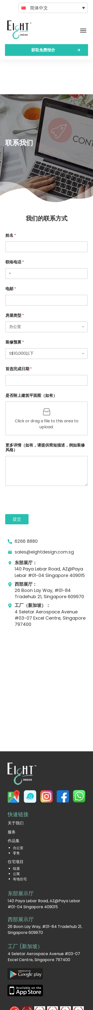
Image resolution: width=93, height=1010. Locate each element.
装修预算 (14, 307)
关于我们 (16, 788)
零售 (16, 818)
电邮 (10, 254)
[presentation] (43, 476)
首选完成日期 (18, 334)
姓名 (10, 200)
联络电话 (14, 227)
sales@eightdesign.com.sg (44, 517)
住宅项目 (16, 827)
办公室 (18, 813)
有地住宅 (20, 844)
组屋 (16, 833)
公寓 (16, 839)
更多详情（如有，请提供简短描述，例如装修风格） (45, 413)
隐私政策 (55, 1002)
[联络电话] (46, 238)
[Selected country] (8, 238)
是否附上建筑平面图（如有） (31, 360)
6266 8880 (26, 506)
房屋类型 (14, 280)
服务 (12, 797)
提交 (17, 484)
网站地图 (72, 1002)
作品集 (14, 806)
